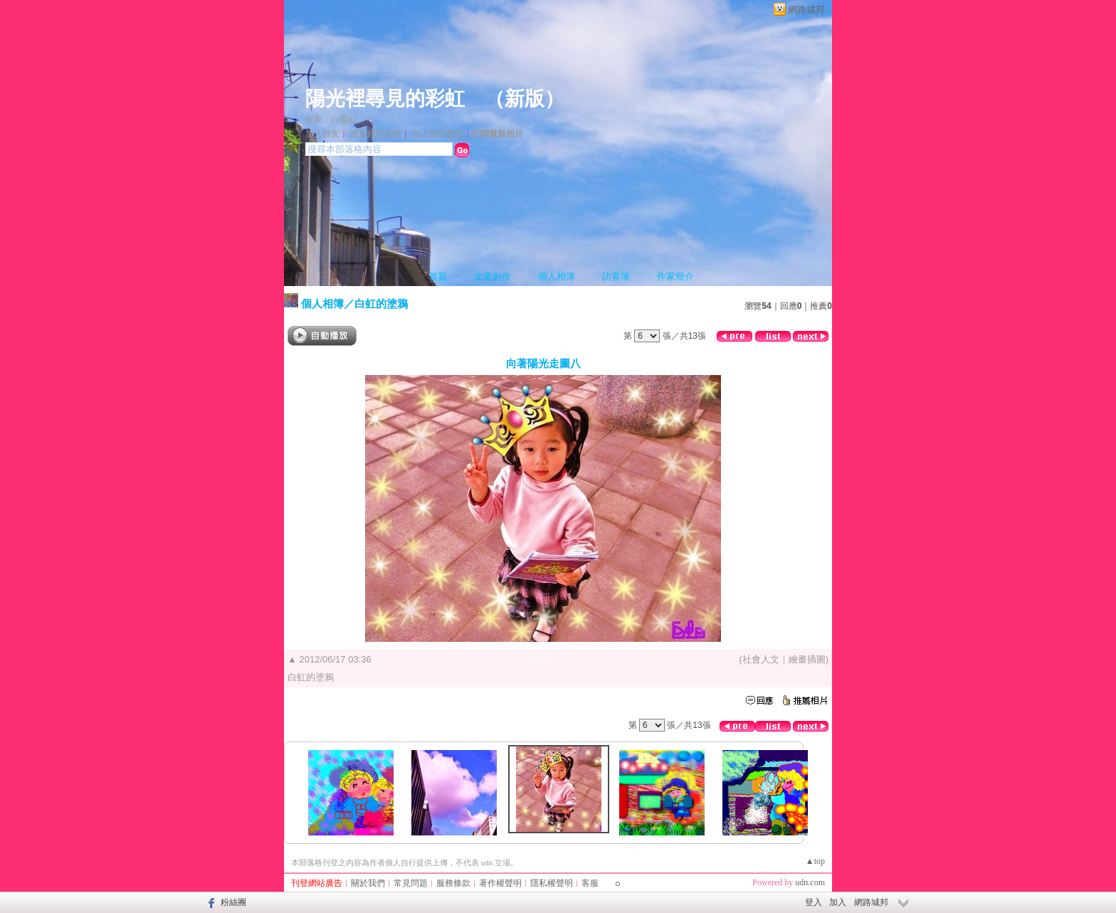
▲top (815, 861)
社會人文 (760, 659)
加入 (837, 902)
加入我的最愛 (437, 134)
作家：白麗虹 (331, 120)
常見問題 (411, 883)
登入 (813, 902)
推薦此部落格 (375, 134)
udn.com (810, 882)
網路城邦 (806, 9)
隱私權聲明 (551, 883)
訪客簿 (616, 276)
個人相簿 (556, 276)
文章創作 (492, 276)
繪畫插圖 (807, 659)
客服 (590, 883)
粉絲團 (233, 902)
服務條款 (453, 883)
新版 (524, 99)
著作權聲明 (500, 883)
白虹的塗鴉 (381, 303)
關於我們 (368, 883)
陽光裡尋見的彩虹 (385, 99)
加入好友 (322, 134)
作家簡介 (675, 276)
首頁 (437, 276)
